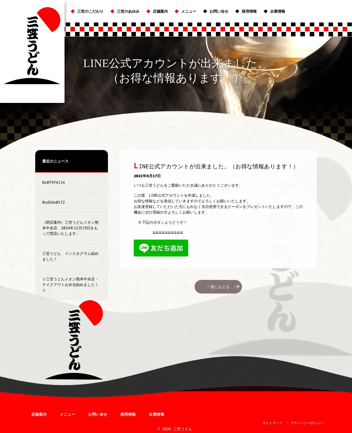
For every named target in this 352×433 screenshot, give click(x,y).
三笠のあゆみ (128, 11)
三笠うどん (32, 45)
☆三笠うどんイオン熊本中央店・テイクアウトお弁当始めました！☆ (70, 284)
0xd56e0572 (53, 202)
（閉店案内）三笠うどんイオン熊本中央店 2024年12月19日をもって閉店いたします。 (70, 228)
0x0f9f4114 (53, 182)
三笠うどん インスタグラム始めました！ (70, 256)
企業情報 (277, 11)
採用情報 (249, 11)
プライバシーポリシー (307, 423)
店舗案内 (160, 11)
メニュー (188, 11)
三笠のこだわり (90, 11)
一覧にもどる (218, 286)
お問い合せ (219, 11)
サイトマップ (272, 423)
